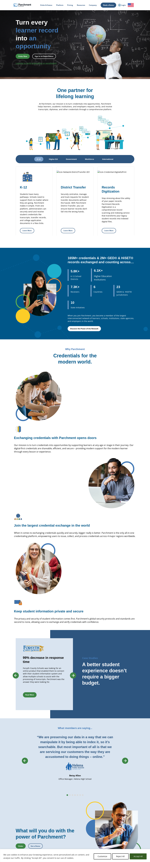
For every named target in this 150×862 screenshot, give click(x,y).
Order (16, 848)
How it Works (14, 781)
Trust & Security (123, 797)
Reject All (120, 856)
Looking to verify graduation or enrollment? (36, 63)
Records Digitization (71, 790)
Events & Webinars (124, 821)
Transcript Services (70, 801)
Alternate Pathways (97, 807)
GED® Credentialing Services (101, 801)
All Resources (122, 818)
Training (120, 825)
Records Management (44, 792)
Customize (102, 856)
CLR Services (68, 812)
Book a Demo (108, 5)
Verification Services (71, 815)
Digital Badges (69, 807)
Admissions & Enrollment (46, 808)
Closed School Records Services (75, 818)
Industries (40, 841)
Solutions (40, 838)
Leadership (121, 784)
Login (11, 803)
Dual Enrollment (69, 826)
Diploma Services (70, 787)
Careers (120, 791)
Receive (66, 834)
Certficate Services (97, 818)
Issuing (39, 804)
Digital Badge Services (98, 821)
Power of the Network (44, 781)
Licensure (40, 826)
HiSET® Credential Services (100, 804)
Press (119, 794)
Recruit (66, 823)
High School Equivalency (45, 823)
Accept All (138, 856)
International (41, 784)
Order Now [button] (22, 56)
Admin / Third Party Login (19, 820)
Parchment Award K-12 (72, 784)
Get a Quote (122, 808)
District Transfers (70, 792)
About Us (121, 781)
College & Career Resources (19, 787)
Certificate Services (70, 810)
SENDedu (40, 796)
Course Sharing (69, 829)
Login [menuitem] (122, 5)
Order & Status (15, 784)
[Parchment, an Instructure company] (22, 5)
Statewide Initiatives (44, 819)
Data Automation (70, 837)
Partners (121, 787)
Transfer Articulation (71, 832)
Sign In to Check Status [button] (44, 56)
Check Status (37, 848)
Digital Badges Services (99, 790)
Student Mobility (42, 811)
